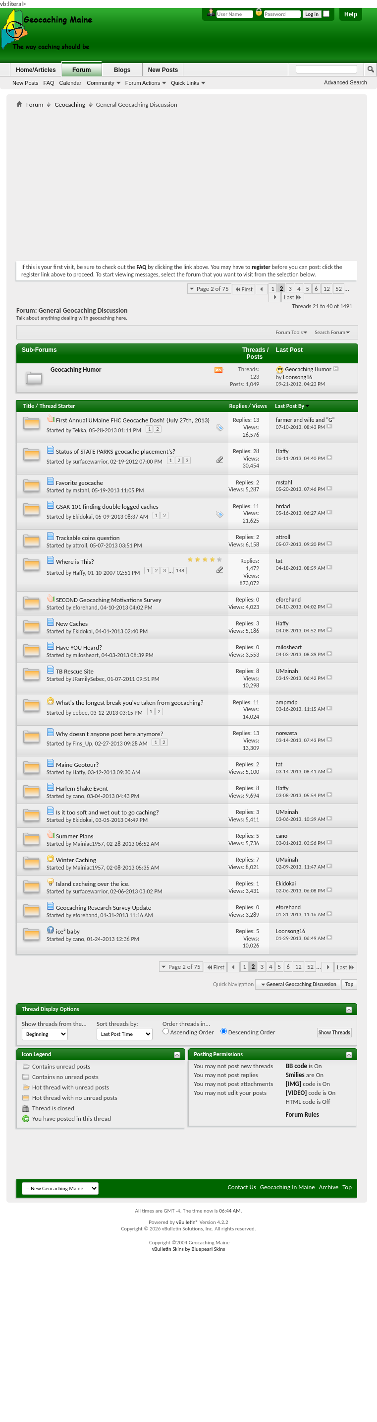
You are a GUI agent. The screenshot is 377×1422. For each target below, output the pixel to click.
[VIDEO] (296, 1092)
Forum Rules (302, 1114)
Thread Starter (57, 406)
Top (349, 984)
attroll (80, 545)
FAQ (49, 83)
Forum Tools (289, 332)
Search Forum (330, 332)
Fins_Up (82, 743)
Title (28, 406)
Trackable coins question (88, 538)
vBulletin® (187, 1222)
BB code (296, 1066)
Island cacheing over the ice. (93, 883)
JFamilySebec (89, 679)
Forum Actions (142, 83)
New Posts (25, 83)
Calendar (70, 83)
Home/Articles (36, 70)
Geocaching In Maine (287, 1187)
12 (326, 288)
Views (259, 406)
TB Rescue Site (75, 671)
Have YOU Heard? (79, 647)
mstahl (81, 490)
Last (293, 297)
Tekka (79, 430)
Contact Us (242, 1187)
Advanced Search (345, 82)
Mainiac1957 (88, 843)
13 (256, 419)
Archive (328, 1187)
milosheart (86, 655)
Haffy (79, 572)
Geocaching (69, 104)
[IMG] (294, 1083)
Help (350, 14)
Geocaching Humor (76, 369)
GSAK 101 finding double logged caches (107, 506)
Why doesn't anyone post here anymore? (109, 734)
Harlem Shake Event (82, 788)
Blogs (122, 70)
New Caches (72, 623)
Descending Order (247, 1032)
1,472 (252, 568)
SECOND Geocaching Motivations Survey (109, 600)
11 (256, 506)
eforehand (85, 607)
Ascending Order (188, 1032)
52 (338, 288)
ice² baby (68, 931)
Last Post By (292, 406)
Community (100, 83)
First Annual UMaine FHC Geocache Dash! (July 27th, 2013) (133, 420)
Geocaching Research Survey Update (103, 907)
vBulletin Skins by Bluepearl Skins (188, 1249)
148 (180, 570)
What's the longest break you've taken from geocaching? (130, 702)
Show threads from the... (54, 1023)
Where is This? (75, 561)
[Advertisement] (132, 182)
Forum (81, 70)
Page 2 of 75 (213, 288)
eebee (80, 712)
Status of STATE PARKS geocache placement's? (115, 451)
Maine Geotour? (77, 764)
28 (256, 451)
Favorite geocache (79, 482)
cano (78, 796)
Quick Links (185, 83)
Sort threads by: (117, 1023)
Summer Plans (74, 836)
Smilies (295, 1075)
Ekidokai (83, 516)
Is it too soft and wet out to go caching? (107, 812)
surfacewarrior (90, 461)
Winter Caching (76, 860)
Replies (238, 406)
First (243, 289)
